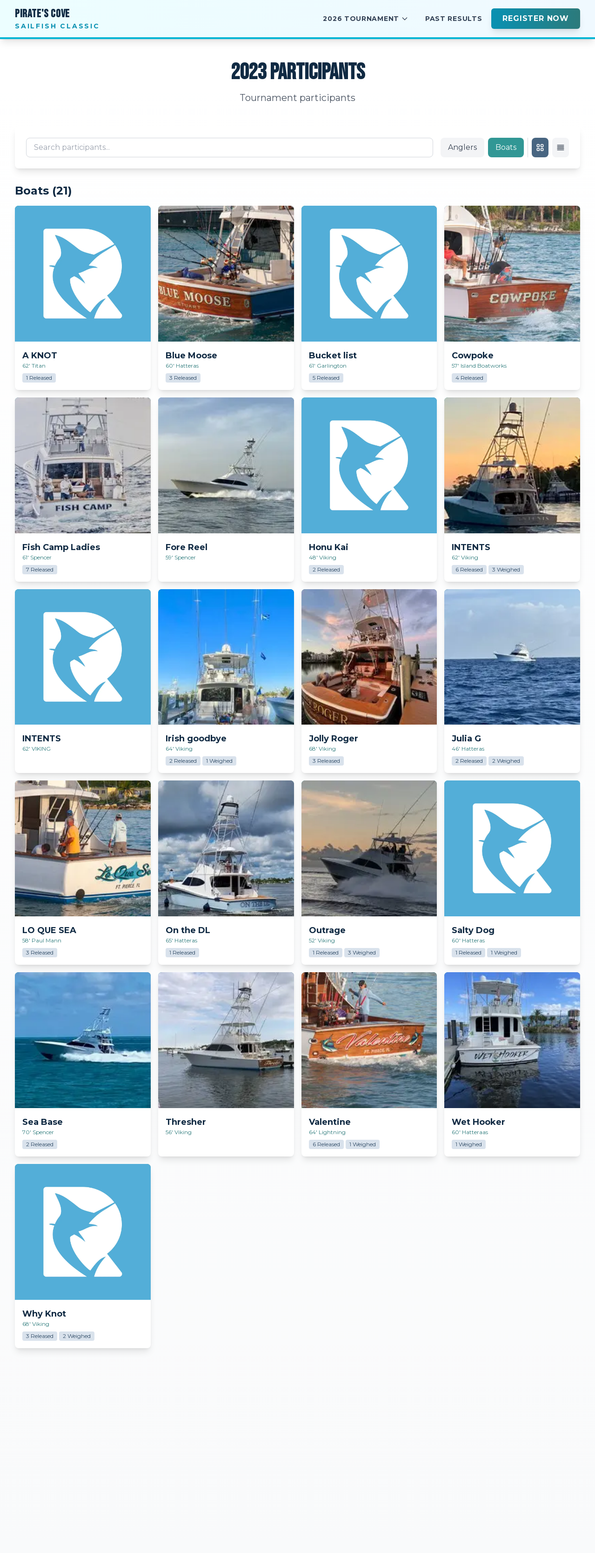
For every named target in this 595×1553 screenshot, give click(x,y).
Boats (505, 147)
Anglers (462, 147)
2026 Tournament (365, 18)
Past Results (453, 18)
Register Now (535, 18)
